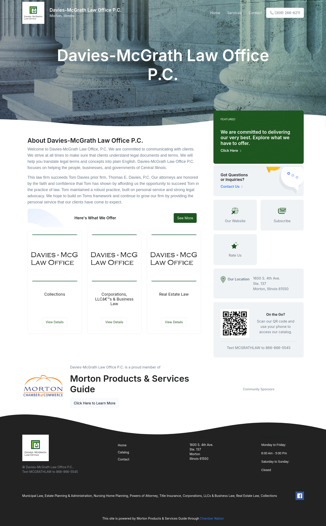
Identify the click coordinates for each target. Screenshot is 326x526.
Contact (255, 13)
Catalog (123, 452)
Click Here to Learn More (94, 403)
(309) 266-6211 (285, 13)
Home (215, 13)
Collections (54, 294)
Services (234, 13)
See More (185, 218)
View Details (55, 322)
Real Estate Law (174, 294)
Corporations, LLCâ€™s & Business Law (114, 299)
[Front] (34, 13)
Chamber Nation (212, 518)
